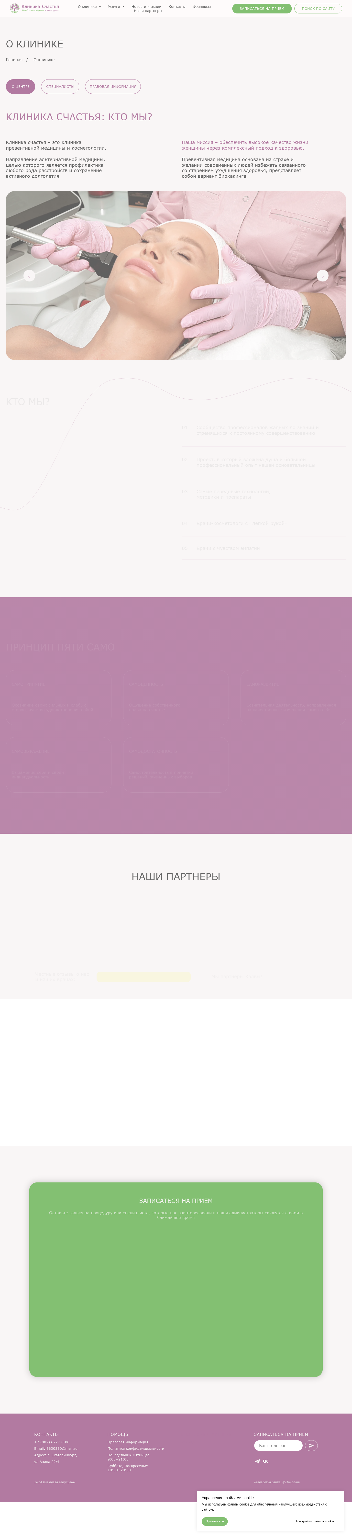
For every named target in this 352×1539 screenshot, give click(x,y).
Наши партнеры (148, 11)
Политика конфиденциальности (136, 1485)
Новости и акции (146, 6)
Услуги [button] (114, 6)
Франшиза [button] (202, 6)
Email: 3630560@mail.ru (55, 1485)
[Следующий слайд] (340, 931)
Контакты (177, 6)
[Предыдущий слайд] (12, 931)
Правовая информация (128, 1479)
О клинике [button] (88, 6)
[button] (262, 8)
